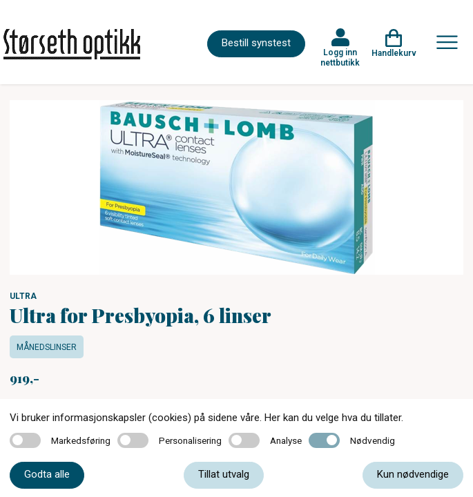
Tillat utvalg (223, 474)
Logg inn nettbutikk (340, 57)
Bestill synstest (256, 43)
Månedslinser (47, 347)
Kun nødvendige (413, 474)
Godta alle (47, 474)
